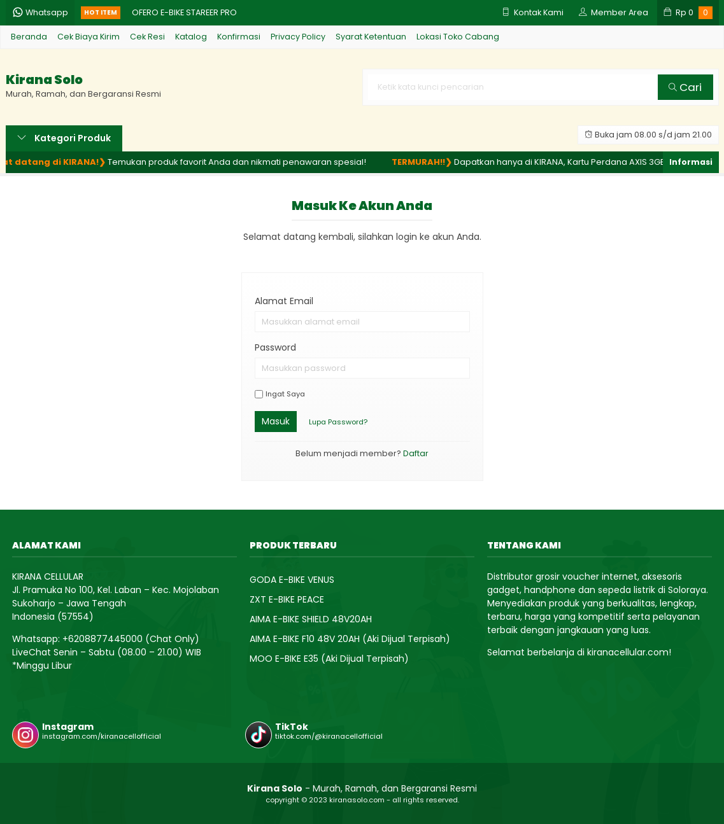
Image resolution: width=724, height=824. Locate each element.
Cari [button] (685, 87)
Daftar (416, 453)
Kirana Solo (44, 79)
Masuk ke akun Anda (362, 205)
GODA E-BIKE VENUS (292, 579)
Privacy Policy (298, 36)
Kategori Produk (64, 138)
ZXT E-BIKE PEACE (287, 599)
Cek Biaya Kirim (88, 36)
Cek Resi (147, 36)
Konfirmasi (238, 36)
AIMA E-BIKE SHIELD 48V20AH (311, 619)
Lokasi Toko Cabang (457, 36)
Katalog (191, 36)
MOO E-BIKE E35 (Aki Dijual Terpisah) (329, 658)
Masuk (276, 421)
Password (275, 347)
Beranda (29, 36)
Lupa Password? (338, 422)
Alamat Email (284, 301)
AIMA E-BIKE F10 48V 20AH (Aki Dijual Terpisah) (350, 638)
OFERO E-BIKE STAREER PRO (184, 12)
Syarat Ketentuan (371, 36)
